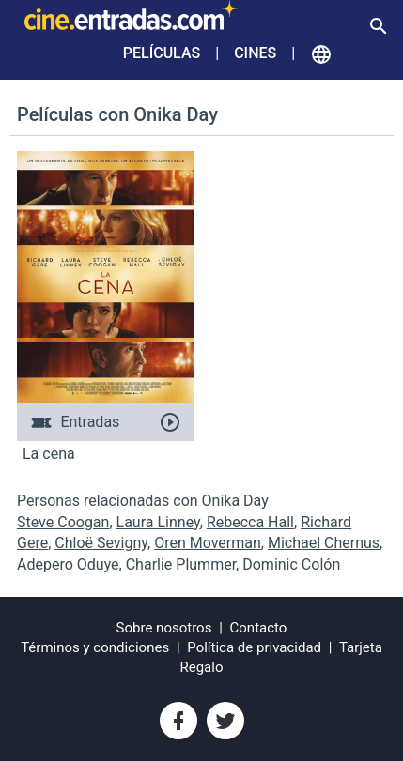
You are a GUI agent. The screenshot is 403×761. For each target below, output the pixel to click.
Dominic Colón (291, 564)
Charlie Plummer (181, 564)
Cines (255, 53)
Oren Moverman (207, 543)
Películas (161, 53)
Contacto (258, 627)
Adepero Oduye (68, 564)
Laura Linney (158, 522)
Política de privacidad (254, 647)
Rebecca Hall (250, 522)
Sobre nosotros (164, 627)
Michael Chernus (324, 543)
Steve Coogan (63, 522)
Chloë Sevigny (100, 543)
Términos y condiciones (95, 647)
